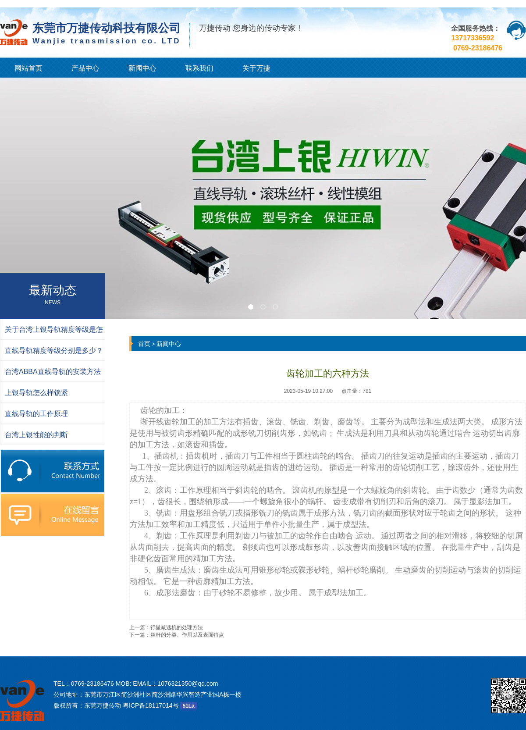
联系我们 (199, 68)
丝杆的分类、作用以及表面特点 (187, 635)
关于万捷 (256, 68)
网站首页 (28, 68)
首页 (144, 343)
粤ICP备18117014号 (151, 705)
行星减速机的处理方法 (176, 627)
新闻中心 (142, 68)
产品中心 (85, 68)
